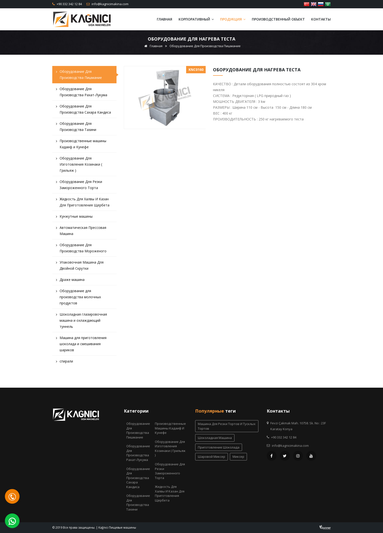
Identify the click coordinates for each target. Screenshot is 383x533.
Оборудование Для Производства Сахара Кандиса (83, 110)
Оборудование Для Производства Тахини (76, 127)
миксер (238, 456)
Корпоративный (196, 19)
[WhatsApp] (12, 520)
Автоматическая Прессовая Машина (81, 231)
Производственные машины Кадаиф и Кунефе (81, 145)
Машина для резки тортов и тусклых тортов (226, 426)
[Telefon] (12, 496)
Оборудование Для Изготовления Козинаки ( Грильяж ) (79, 165)
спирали (64, 362)
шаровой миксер (211, 456)
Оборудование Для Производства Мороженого (81, 249)
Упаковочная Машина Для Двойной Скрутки (80, 266)
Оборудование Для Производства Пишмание (205, 46)
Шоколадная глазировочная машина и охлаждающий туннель (81, 321)
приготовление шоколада (218, 447)
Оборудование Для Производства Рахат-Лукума (81, 93)
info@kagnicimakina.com (109, 4)
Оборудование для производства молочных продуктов (78, 298)
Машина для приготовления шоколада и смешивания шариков (81, 345)
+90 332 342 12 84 (69, 4)
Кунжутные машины (74, 217)
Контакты (321, 19)
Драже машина (70, 280)
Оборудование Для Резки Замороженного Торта (79, 185)
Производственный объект (278, 19)
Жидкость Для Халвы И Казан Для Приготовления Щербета (82, 203)
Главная (164, 19)
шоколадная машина (215, 438)
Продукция (232, 19)
